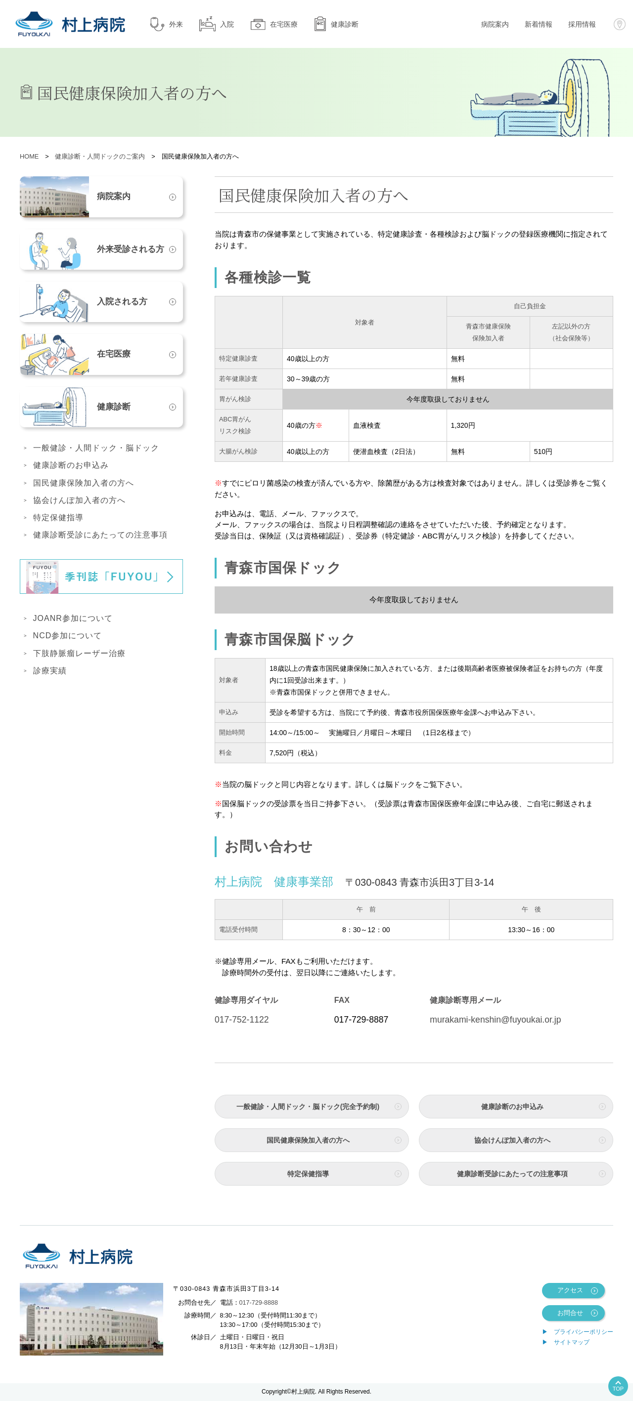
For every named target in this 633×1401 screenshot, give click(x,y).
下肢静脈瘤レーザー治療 (79, 653)
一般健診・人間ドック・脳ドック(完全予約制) (307, 1107)
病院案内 (495, 24)
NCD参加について (67, 635)
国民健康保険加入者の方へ (308, 1140)
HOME (29, 156)
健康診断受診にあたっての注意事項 (512, 1174)
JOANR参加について (73, 618)
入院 (216, 24)
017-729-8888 (258, 1302)
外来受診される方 (92, 249)
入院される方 (83, 302)
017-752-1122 (242, 1020)
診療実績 (50, 670)
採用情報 (582, 24)
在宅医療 (274, 24)
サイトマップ (571, 1342)
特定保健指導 (308, 1174)
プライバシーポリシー (583, 1332)
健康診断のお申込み (512, 1107)
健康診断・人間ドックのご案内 (100, 156)
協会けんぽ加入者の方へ (512, 1140)
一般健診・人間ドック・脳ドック (96, 448)
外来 (166, 24)
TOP (618, 1389)
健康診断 (336, 24)
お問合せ (570, 1313)
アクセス (570, 1290)
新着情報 (538, 24)
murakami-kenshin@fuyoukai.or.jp (495, 1020)
